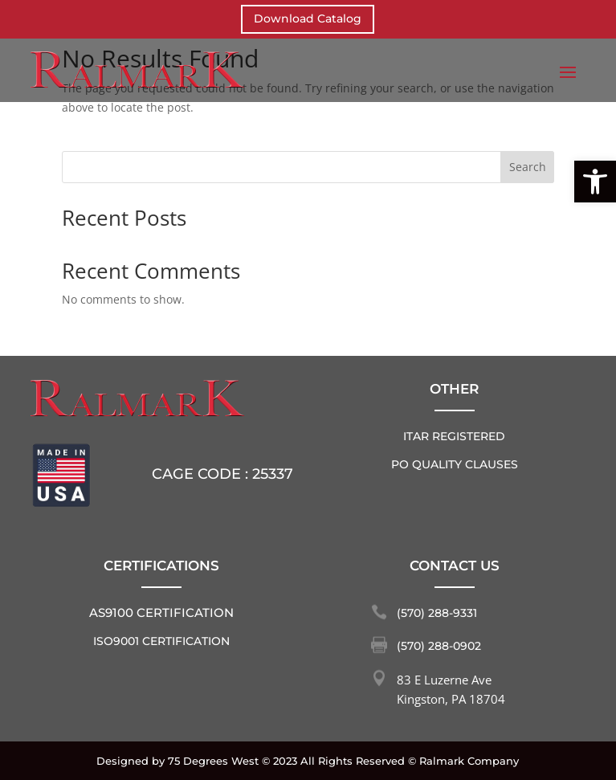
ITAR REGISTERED (454, 436)
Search (527, 166)
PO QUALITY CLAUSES (454, 464)
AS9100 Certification (161, 612)
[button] (595, 181)
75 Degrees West (213, 760)
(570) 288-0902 (439, 646)
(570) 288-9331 (437, 613)
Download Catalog (307, 18)
